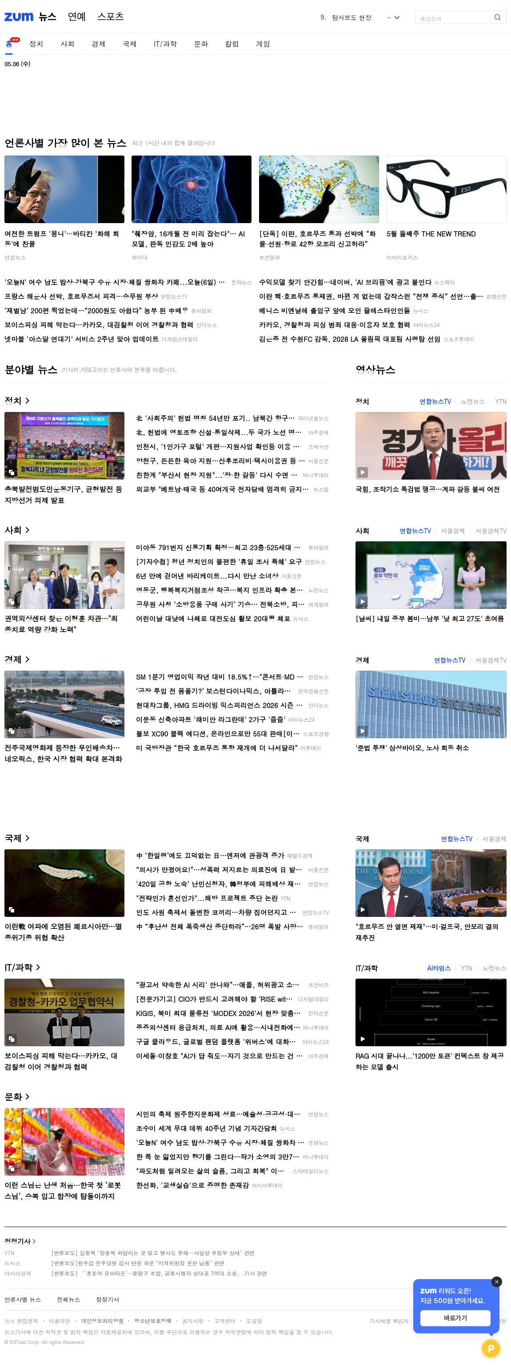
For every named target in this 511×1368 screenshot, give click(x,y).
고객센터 (225, 1320)
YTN (501, 401)
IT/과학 (165, 44)
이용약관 (59, 1320)
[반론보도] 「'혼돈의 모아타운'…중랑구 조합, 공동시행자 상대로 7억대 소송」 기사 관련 (159, 1273)
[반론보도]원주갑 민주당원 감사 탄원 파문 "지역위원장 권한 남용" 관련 (137, 1263)
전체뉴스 (68, 1299)
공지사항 (193, 1320)
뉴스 (47, 17)
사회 (67, 44)
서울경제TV (491, 530)
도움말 (254, 1320)
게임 (263, 44)
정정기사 (17, 1241)
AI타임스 (439, 968)
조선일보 (269, 257)
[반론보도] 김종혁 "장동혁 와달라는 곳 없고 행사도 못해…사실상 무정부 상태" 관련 (153, 1252)
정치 (36, 44)
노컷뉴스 (473, 401)
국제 (130, 44)
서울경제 (453, 530)
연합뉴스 (15, 257)
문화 (201, 44)
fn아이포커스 (402, 257)
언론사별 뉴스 (22, 1299)
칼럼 (232, 44)
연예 (77, 17)
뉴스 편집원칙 (21, 1320)
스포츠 (110, 17)
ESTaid (18, 1342)
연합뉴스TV (435, 401)
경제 (99, 44)
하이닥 (140, 257)
